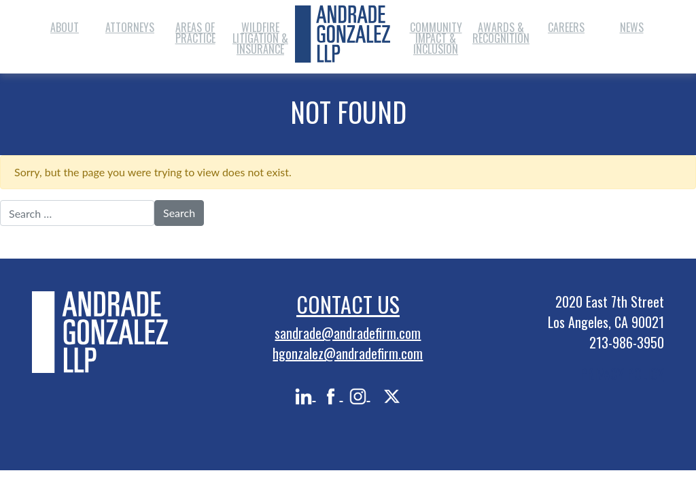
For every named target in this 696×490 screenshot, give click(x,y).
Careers (566, 27)
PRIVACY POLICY (622, 373)
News (632, 27)
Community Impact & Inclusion (436, 38)
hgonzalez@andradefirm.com (348, 353)
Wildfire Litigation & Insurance (260, 38)
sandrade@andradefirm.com (348, 333)
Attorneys (129, 27)
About (64, 27)
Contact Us (348, 304)
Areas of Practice (195, 32)
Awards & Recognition (500, 32)
